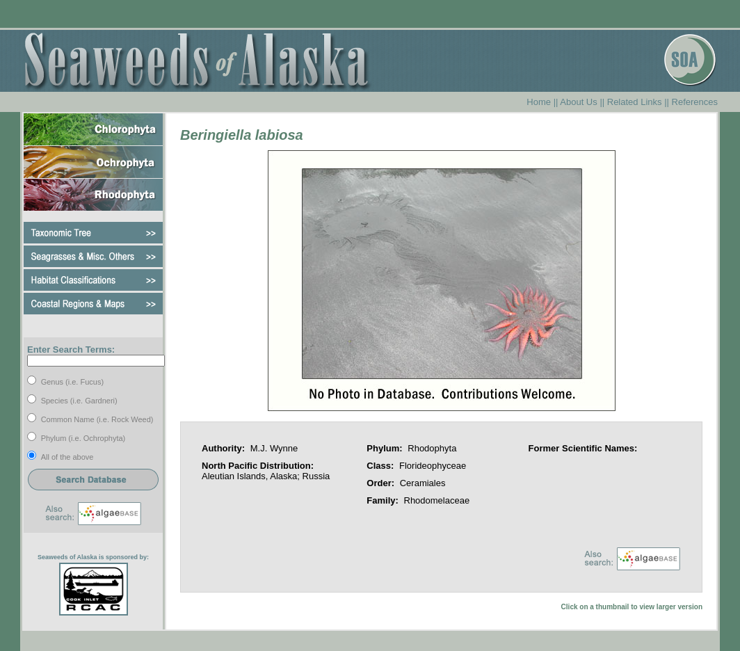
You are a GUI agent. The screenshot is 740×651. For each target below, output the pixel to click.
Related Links (634, 102)
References (695, 102)
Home (538, 102)
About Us (578, 102)
